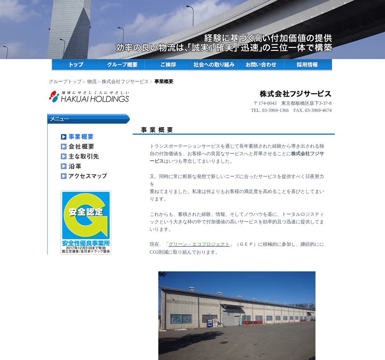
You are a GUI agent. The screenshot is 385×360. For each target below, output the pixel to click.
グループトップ (65, 81)
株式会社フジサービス (125, 81)
